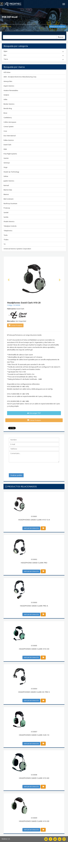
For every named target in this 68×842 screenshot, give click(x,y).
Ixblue (6, 176)
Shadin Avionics (9, 222)
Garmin (6, 158)
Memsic (6, 194)
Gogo (5, 167)
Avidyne (6, 95)
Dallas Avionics (9, 140)
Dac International (10, 136)
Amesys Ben (8, 81)
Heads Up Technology (11, 172)
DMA (5, 149)
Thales (6, 240)
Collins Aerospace (10, 122)
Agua (5, 51)
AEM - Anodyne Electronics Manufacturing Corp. (20, 77)
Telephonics (8, 231)
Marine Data (8, 190)
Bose (5, 113)
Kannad (6, 185)
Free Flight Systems (10, 154)
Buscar (61, 37)
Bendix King (8, 108)
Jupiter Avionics (9, 181)
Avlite (5, 99)
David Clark (7, 145)
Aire (5, 55)
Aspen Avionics (9, 86)
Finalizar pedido (16, 475)
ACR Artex (7, 72)
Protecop (7, 208)
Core (5, 131)
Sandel (6, 213)
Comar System (8, 127)
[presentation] (26, 468)
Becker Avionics (9, 104)
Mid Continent (8, 199)
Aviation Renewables (11, 90)
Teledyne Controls (10, 226)
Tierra (6, 59)
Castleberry (8, 118)
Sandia (6, 217)
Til (4, 244)
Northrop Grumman (10, 204)
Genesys (7, 163)
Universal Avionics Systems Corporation (17, 249)
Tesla (5, 235)
